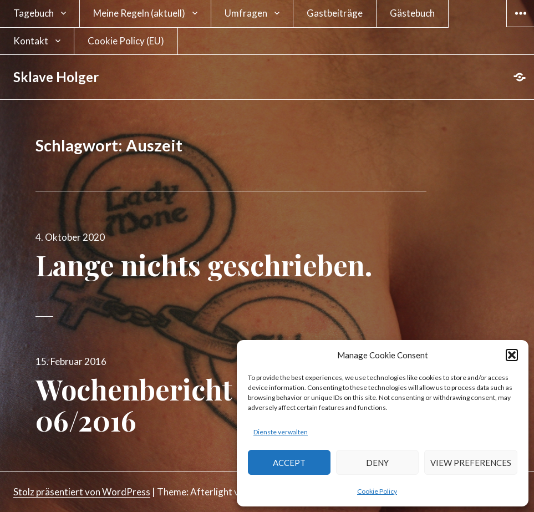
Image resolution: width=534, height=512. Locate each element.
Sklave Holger (56, 77)
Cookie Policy (377, 491)
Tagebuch (33, 13)
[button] (511, 355)
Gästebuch (412, 13)
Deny (377, 463)
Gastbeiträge (335, 13)
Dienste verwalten (280, 432)
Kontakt (30, 41)
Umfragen (246, 13)
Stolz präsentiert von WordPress (81, 492)
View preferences (470, 463)
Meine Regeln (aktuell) (139, 13)
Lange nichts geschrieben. (204, 264)
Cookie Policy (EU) (126, 41)
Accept (289, 463)
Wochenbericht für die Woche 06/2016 (225, 405)
